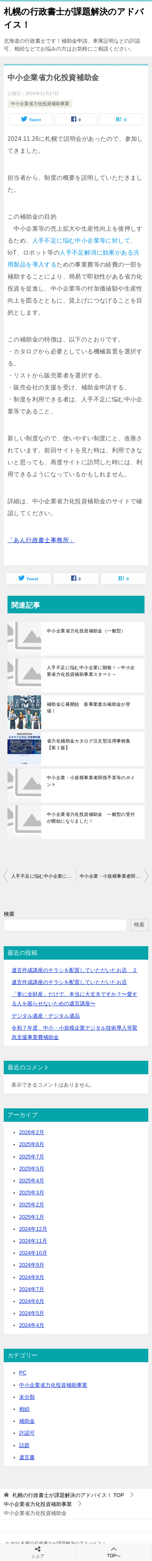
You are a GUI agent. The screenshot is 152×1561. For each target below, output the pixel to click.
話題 (24, 1445)
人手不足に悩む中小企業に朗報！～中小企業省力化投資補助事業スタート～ (91, 671)
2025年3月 (31, 1193)
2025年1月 (31, 1217)
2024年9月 (31, 1265)
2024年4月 (31, 1325)
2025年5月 (31, 1169)
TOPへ (114, 1552)
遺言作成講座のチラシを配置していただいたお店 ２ (74, 970)
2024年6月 (31, 1301)
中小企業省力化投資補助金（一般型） (86, 631)
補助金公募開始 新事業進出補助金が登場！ (88, 708)
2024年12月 (33, 1229)
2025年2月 (31, 1205)
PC (22, 1373)
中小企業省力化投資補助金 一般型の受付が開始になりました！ (91, 818)
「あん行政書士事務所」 (41, 540)
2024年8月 (31, 1277)
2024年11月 (33, 1241)
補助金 (27, 1421)
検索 (9, 914)
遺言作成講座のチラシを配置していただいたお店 (69, 982)
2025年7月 (31, 1157)
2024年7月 (31, 1289)
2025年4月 (31, 1181)
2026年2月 (31, 1132)
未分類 (27, 1397)
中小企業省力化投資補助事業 (40, 103)
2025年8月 (31, 1144)
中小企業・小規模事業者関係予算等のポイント (91, 781)
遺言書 (27, 1457)
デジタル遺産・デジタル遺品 (46, 1016)
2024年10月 (33, 1253)
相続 (24, 1409)
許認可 (27, 1433)
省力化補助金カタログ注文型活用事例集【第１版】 (88, 744)
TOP (68, 1495)
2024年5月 (31, 1313)
